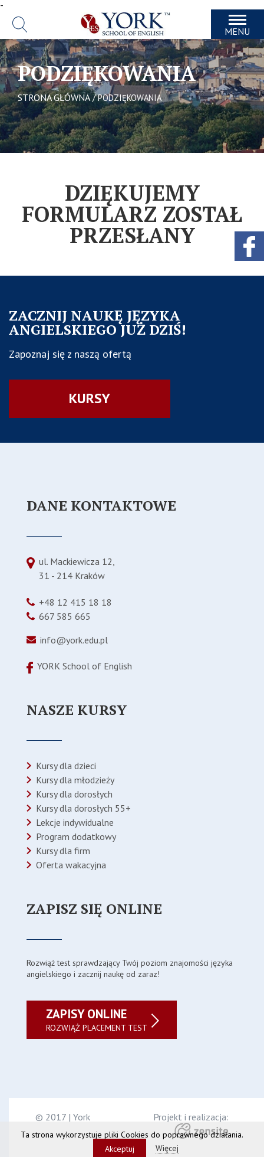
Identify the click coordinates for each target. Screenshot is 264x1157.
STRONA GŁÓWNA (54, 97)
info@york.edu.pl (74, 640)
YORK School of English (84, 666)
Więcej (167, 1148)
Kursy (89, 398)
